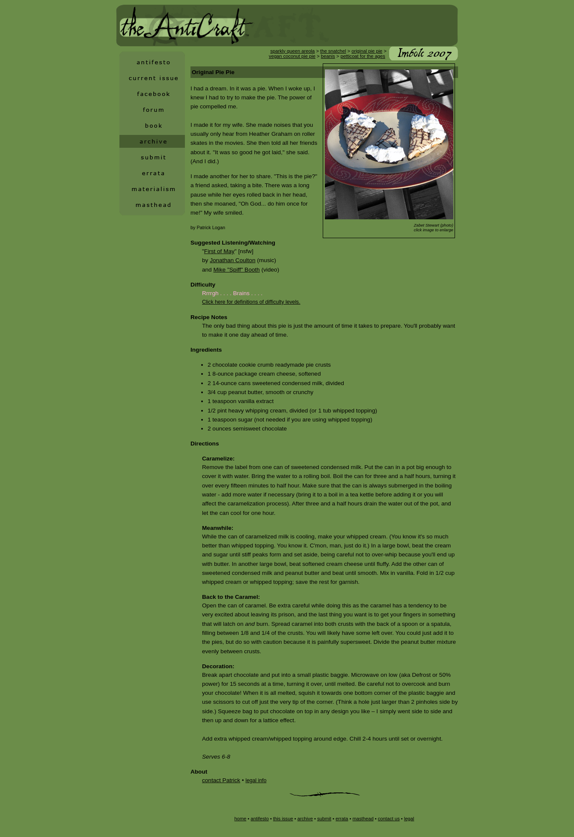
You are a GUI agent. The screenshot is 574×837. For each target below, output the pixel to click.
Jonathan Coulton (233, 260)
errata (342, 818)
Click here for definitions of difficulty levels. (251, 302)
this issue (283, 818)
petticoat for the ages (362, 56)
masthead (362, 818)
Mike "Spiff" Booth (236, 269)
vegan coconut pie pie (292, 56)
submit (324, 818)
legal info (255, 780)
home (240, 818)
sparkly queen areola (292, 51)
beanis (328, 56)
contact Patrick (221, 780)
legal (409, 818)
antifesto (260, 818)
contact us (389, 818)
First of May (219, 251)
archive (305, 818)
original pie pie (366, 51)
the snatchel (333, 51)
